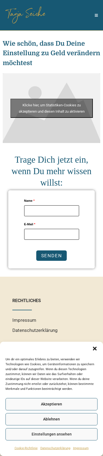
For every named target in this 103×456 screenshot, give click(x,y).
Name (29, 200)
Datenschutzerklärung (55, 448)
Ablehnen (51, 419)
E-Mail (29, 224)
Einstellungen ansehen (52, 434)
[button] (95, 348)
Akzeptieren (51, 404)
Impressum (81, 448)
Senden (51, 255)
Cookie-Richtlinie (26, 448)
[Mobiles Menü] (96, 15)
